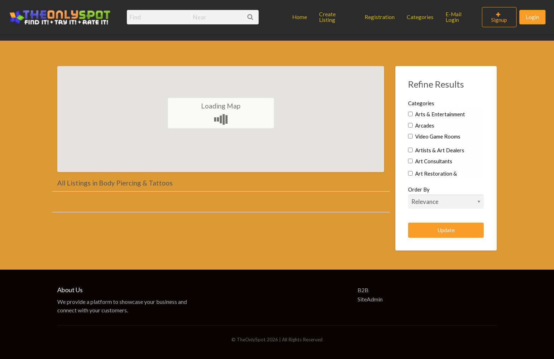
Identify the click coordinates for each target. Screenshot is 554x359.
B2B (363, 290)
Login (532, 17)
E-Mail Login (453, 17)
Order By (446, 197)
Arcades (421, 125)
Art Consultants (430, 161)
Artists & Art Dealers (436, 150)
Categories (420, 17)
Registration (380, 17)
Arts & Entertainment (436, 114)
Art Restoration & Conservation (432, 178)
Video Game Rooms (434, 136)
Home (299, 17)
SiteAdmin (370, 299)
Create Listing (327, 17)
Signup (499, 20)
